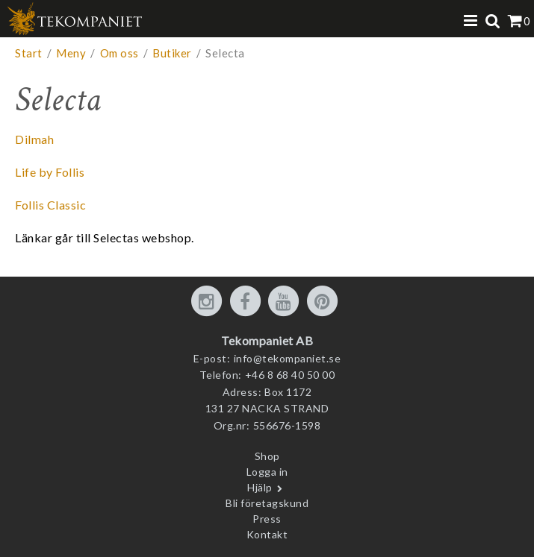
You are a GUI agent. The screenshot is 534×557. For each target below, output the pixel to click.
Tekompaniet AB (267, 340)
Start (29, 53)
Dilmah (34, 139)
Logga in (267, 471)
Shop (267, 456)
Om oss (119, 53)
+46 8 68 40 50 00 (290, 374)
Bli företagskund (267, 503)
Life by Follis (49, 172)
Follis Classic (50, 205)
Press (267, 518)
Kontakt (267, 534)
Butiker (172, 53)
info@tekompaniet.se (287, 358)
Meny (71, 53)
